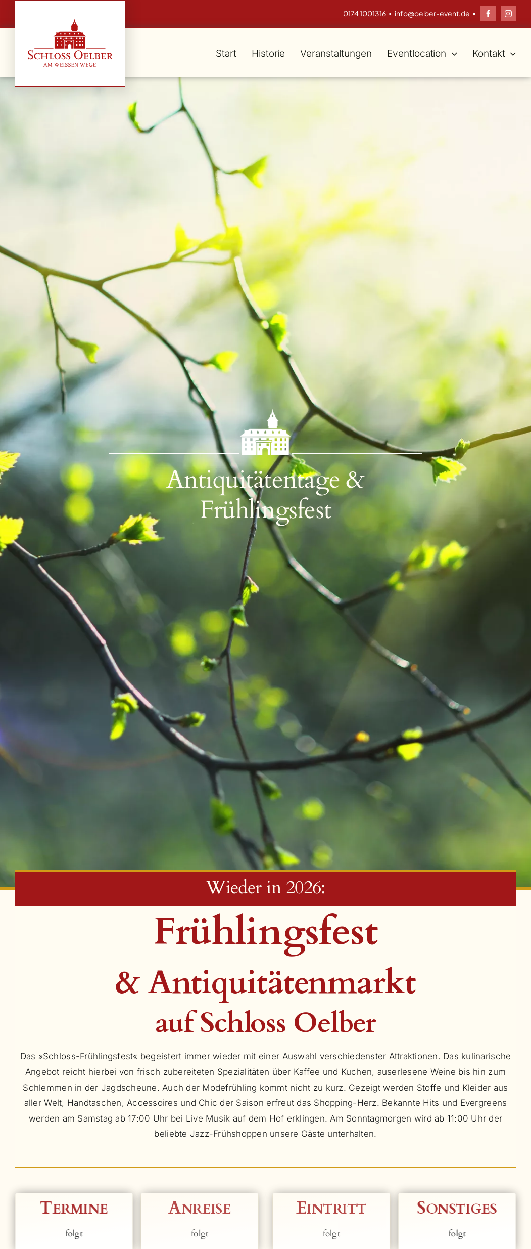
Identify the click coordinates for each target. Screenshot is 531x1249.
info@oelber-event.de (432, 13)
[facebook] (488, 13)
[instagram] (508, 13)
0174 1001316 (364, 13)
